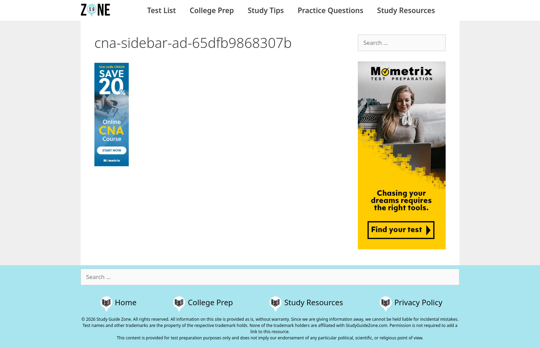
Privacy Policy (418, 302)
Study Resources (406, 10)
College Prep (212, 10)
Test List (161, 10)
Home (126, 302)
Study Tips (266, 10)
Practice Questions (330, 10)
